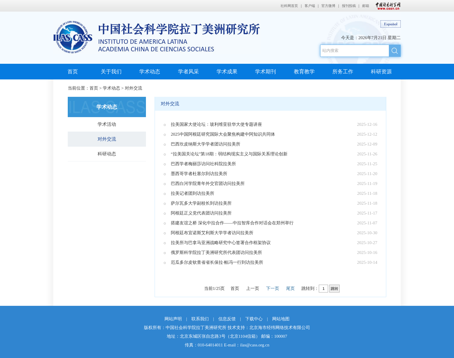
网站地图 (281, 319)
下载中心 (254, 319)
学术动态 (149, 71)
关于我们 (111, 71)
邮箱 (365, 6)
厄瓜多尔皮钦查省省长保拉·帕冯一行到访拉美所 (217, 262)
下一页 (272, 288)
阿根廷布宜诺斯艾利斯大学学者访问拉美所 (212, 232)
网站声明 (173, 319)
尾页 (290, 288)
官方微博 (328, 6)
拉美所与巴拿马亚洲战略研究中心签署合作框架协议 (221, 242)
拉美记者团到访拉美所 (192, 193)
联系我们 (200, 319)
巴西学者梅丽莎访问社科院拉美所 (203, 163)
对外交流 (133, 88)
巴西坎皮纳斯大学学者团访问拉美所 (205, 144)
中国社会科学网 (387, 6)
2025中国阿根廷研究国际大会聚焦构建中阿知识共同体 (223, 134)
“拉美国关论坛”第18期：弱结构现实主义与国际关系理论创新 (229, 154)
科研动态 (107, 153)
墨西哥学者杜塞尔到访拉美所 (199, 173)
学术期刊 (265, 71)
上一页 (252, 288)
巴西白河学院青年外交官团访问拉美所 (208, 183)
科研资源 (381, 71)
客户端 (310, 6)
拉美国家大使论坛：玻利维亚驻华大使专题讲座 (216, 124)
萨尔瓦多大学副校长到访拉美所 (201, 203)
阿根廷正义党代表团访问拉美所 (201, 213)
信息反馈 (227, 319)
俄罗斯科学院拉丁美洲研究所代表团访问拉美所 (216, 252)
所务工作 (342, 71)
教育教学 (304, 71)
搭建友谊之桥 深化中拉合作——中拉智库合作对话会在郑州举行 (232, 223)
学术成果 (227, 71)
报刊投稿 (349, 6)
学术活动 (107, 124)
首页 (72, 71)
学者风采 (188, 71)
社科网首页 (289, 6)
